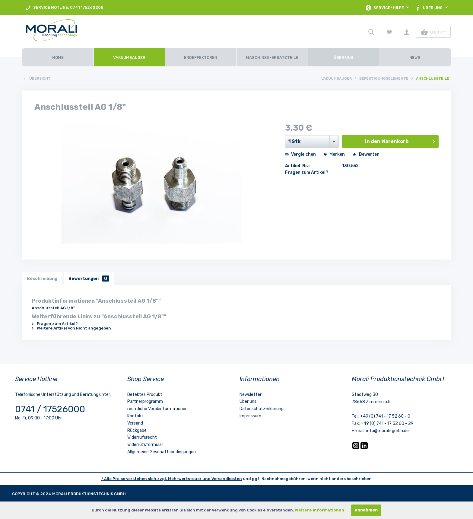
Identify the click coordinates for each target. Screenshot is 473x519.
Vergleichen (300, 154)
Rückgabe (137, 430)
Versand (135, 423)
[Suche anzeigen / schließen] (371, 32)
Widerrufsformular (145, 444)
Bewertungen (89, 278)
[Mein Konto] (406, 32)
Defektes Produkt (144, 394)
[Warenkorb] (433, 32)
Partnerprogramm (145, 401)
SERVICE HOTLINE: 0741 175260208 (64, 7)
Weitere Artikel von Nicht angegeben (71, 328)
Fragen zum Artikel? (306, 172)
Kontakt (135, 416)
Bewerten (365, 154)
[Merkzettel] (389, 32)
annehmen (366, 510)
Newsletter (251, 394)
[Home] (58, 57)
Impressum (250, 416)
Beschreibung (42, 278)
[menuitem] (64, 7)
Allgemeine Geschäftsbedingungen (161, 451)
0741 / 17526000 (50, 409)
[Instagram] (356, 448)
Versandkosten (226, 478)
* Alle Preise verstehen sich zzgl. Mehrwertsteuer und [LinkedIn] (156, 478)
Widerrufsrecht (142, 437)
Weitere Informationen (319, 510)
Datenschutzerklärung (262, 409)
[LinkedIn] (364, 448)
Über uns (248, 401)
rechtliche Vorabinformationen (157, 409)
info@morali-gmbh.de (387, 430)
